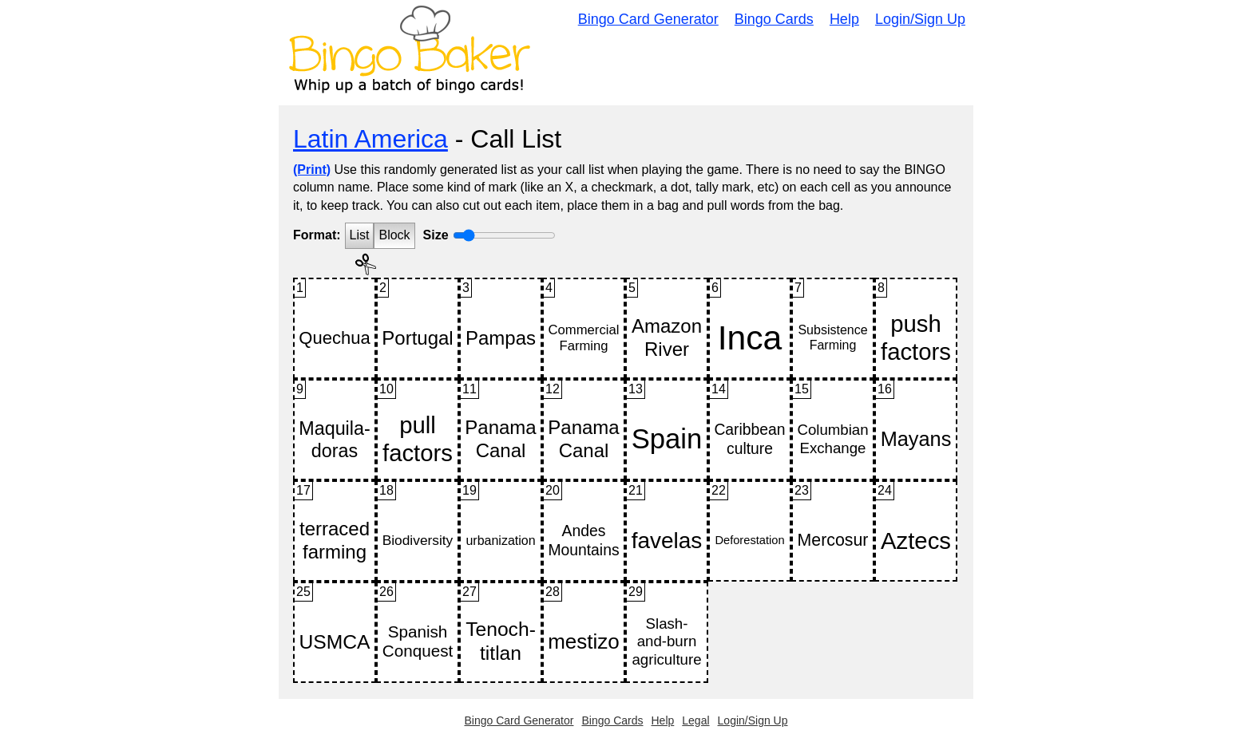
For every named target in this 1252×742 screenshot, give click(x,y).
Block (394, 235)
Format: (317, 235)
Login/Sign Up (920, 19)
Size (436, 235)
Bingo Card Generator (648, 19)
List (360, 235)
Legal (695, 720)
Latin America (370, 138)
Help (844, 19)
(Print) (312, 169)
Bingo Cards (774, 19)
